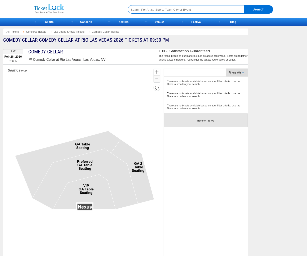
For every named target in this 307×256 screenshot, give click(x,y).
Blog (233, 21)
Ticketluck (76, 9)
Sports (49, 21)
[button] (157, 72)
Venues (160, 21)
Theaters (122, 21)
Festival (196, 21)
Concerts (86, 21)
